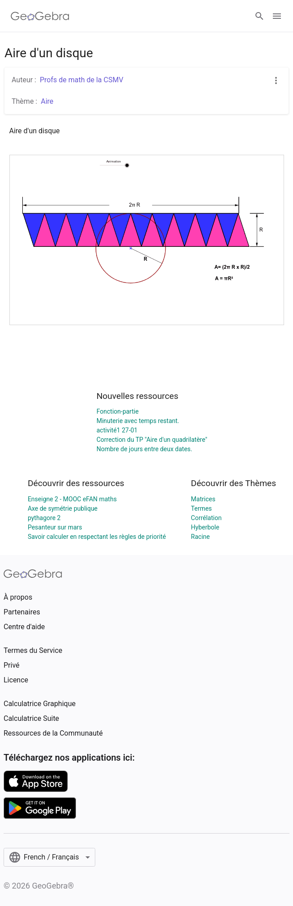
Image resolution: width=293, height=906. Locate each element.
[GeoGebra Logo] (40, 16)
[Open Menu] (277, 16)
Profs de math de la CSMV (81, 80)
